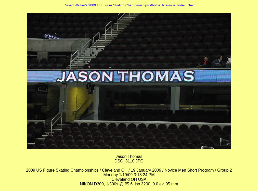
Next (191, 5)
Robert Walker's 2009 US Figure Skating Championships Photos (111, 5)
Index (181, 5)
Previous (168, 5)
